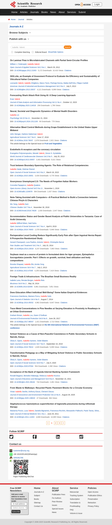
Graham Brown (16, 315)
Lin (14, 115)
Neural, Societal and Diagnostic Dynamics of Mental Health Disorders (43, 111)
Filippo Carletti (82, 83)
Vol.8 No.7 (40, 363)
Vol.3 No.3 (60, 86)
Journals (34, 12)
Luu (28, 315)
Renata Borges (27, 280)
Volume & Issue (76, 513)
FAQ (71, 510)
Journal (21, 19)
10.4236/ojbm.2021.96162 (24, 382)
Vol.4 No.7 (31, 267)
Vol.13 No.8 (55, 395)
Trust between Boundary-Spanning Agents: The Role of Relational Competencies (49, 165)
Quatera (33, 185)
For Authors (56, 498)
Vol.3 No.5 (48, 156)
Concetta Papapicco (18, 185)
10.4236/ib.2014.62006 (23, 287)
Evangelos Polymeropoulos (21, 153)
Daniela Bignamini (42, 411)
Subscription (75, 499)
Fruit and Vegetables (53, 144)
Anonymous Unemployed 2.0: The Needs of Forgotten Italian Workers (43, 181)
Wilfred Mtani (18, 223)
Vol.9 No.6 (49, 379)
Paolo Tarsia (89, 411)
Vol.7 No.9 (40, 344)
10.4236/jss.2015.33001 (23, 176)
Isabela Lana (15, 280)
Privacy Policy (93, 506)
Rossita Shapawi (16, 264)
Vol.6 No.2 (22, 283)
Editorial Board (41, 52)
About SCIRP (55, 489)
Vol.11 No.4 (56, 102)
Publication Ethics (95, 495)
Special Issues (57, 509)
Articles (24, 12)
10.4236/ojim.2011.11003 (24, 417)
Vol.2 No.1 (41, 67)
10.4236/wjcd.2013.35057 (24, 160)
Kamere (29, 341)
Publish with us (19, 39)
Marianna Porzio (16, 411)
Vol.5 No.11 (38, 188)
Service (74, 488)
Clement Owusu (47, 392)
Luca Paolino (31, 242)
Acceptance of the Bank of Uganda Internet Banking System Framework (45, 372)
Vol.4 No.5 (35, 299)
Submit (82, 12)
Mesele (38, 153)
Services (71, 12)
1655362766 (18, 458)
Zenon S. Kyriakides (53, 153)
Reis (39, 280)
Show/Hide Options (55, 52)
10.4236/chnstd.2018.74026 (25, 211)
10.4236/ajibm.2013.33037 (24, 90)
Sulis (46, 296)
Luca (29, 411)
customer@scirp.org (21, 451)
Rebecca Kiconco (49, 376)
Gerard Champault (17, 242)
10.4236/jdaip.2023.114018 (25, 105)
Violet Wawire (42, 341)
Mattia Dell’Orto (69, 83)
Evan (15, 99)
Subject (37, 495)
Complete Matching (22, 52)
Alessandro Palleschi (74, 411)
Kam (23, 204)
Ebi (29, 264)
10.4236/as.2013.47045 (23, 271)
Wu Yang (13, 204)
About (62, 12)
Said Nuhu (32, 223)
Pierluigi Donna (56, 83)
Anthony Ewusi (34, 392)
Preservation (93, 499)
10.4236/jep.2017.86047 (24, 322)
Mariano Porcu (34, 296)
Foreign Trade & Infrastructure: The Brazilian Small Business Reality (43, 276)
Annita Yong (39, 264)
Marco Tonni (44, 83)
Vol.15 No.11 (25, 118)
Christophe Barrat (57, 242)
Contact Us (38, 506)
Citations (67, 70)
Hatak (15, 169)
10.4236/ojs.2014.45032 (23, 303)
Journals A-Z (39, 492)
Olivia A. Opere (16, 341)
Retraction (92, 503)
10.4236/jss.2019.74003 (23, 230)
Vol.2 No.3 (37, 245)
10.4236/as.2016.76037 (23, 140)
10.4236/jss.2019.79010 (23, 347)
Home (14, 12)
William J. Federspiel (18, 64)
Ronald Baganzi (16, 376)
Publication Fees (58, 494)
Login (97, 4)
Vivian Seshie (19, 392)
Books (44, 12)
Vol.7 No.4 (28, 207)
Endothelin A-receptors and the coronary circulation (35, 149)
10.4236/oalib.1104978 (23, 192)
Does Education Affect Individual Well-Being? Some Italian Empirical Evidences (48, 292)
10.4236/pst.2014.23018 (24, 249)
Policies (92, 488)
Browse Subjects (20, 32)
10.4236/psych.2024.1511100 (26, 121)
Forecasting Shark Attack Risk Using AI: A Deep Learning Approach (43, 95)
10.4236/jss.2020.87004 (23, 366)
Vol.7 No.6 (31, 137)
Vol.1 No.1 (41, 414)
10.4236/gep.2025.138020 (24, 398)
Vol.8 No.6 (43, 318)
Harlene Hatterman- (32, 134)
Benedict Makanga (31, 376)
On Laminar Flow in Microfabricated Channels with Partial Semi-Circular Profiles (49, 60)
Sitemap (37, 503)
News (53, 12)
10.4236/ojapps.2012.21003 (25, 70)
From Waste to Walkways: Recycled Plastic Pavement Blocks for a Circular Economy (51, 388)
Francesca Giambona (18, 296)
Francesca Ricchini (57, 411)
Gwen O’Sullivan (40, 315)
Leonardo (16, 83)
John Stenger (15, 134)
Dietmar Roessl (28, 169)
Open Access (93, 492)
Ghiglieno (31, 83)
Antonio (43, 242)
